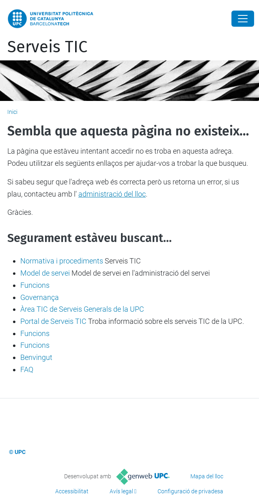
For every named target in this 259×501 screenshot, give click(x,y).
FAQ (26, 369)
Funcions (35, 285)
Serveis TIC (47, 47)
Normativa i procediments (61, 261)
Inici (12, 112)
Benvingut (36, 357)
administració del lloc (112, 194)
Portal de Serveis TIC (53, 321)
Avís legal (121, 491)
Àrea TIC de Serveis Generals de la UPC (82, 309)
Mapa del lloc (206, 476)
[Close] (242, 19)
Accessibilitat (71, 491)
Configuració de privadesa (190, 491)
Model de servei (45, 273)
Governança (39, 297)
